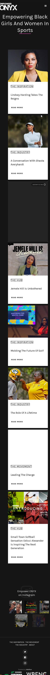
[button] (45, 6)
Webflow (29, 669)
